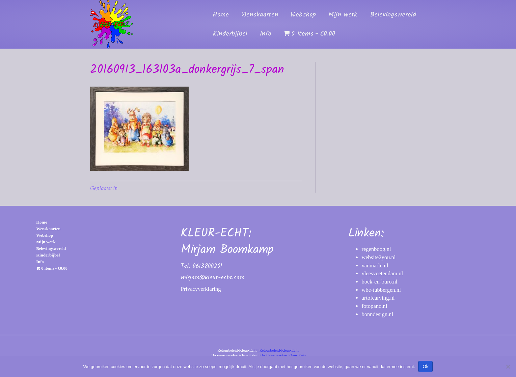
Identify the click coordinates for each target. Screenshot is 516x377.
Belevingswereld (393, 15)
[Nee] (507, 366)
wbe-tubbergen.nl (381, 290)
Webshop (303, 15)
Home (221, 15)
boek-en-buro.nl (379, 282)
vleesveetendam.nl (382, 273)
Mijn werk (342, 15)
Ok (425, 366)
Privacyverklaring (201, 289)
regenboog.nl (376, 249)
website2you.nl (378, 257)
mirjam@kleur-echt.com (212, 278)
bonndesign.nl (377, 314)
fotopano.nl (374, 306)
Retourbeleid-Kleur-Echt (279, 350)
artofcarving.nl (378, 298)
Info (265, 34)
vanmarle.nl (375, 265)
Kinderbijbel (230, 34)
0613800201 (207, 266)
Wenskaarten (259, 15)
